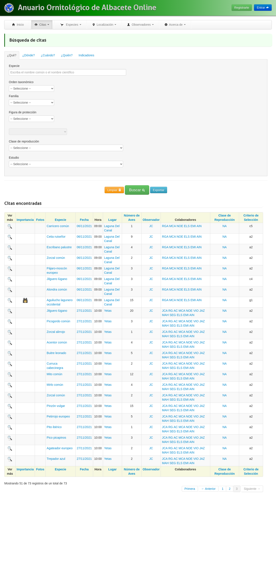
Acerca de (175, 24)
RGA (165, 226)
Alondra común (57, 289)
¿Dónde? (28, 55)
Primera (190, 488)
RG (170, 310)
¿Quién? (67, 55)
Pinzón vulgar (56, 406)
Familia (14, 96)
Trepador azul (56, 458)
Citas (41, 24)
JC (151, 226)
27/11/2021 (84, 310)
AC (176, 310)
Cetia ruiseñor (56, 236)
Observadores (140, 24)
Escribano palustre (59, 247)
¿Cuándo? (48, 55)
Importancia (25, 219)
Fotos (40, 219)
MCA (172, 226)
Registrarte (241, 7)
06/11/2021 (84, 226)
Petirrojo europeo (58, 416)
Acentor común (57, 342)
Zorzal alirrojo (56, 332)
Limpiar (114, 190)
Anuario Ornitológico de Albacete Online (87, 7)
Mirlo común (55, 384)
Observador (151, 219)
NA (225, 226)
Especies (70, 25)
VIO (196, 310)
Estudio (14, 157)
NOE (180, 226)
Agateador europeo (60, 448)
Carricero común (58, 226)
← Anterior (208, 488)
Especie (14, 66)
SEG (172, 315)
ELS (187, 226)
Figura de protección (22, 112)
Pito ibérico (54, 427)
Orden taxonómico (21, 82)
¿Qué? (11, 55)
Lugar (112, 219)
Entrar (263, 7)
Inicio (18, 24)
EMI (193, 226)
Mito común (54, 374)
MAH (165, 315)
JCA (165, 310)
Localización (104, 24)
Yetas (108, 310)
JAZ (202, 310)
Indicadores (86, 55)
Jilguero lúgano (57, 279)
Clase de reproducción (24, 141)
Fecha (84, 219)
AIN (198, 226)
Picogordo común (58, 321)
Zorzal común (56, 257)
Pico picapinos (56, 437)
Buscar (137, 190)
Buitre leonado (56, 353)
